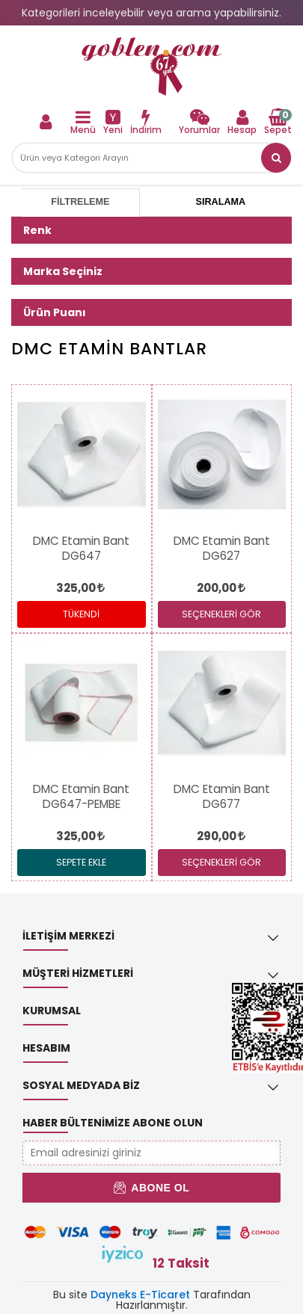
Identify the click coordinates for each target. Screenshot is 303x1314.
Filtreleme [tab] (80, 202)
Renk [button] (37, 230)
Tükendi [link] (81, 614)
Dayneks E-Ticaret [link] (140, 1294)
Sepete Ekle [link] (81, 862)
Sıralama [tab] (220, 202)
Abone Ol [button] (151, 1188)
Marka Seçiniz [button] (62, 271)
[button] (276, 158)
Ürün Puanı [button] (54, 312)
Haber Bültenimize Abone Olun (112, 1122)
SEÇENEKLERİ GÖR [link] (221, 614)
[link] (151, 66)
